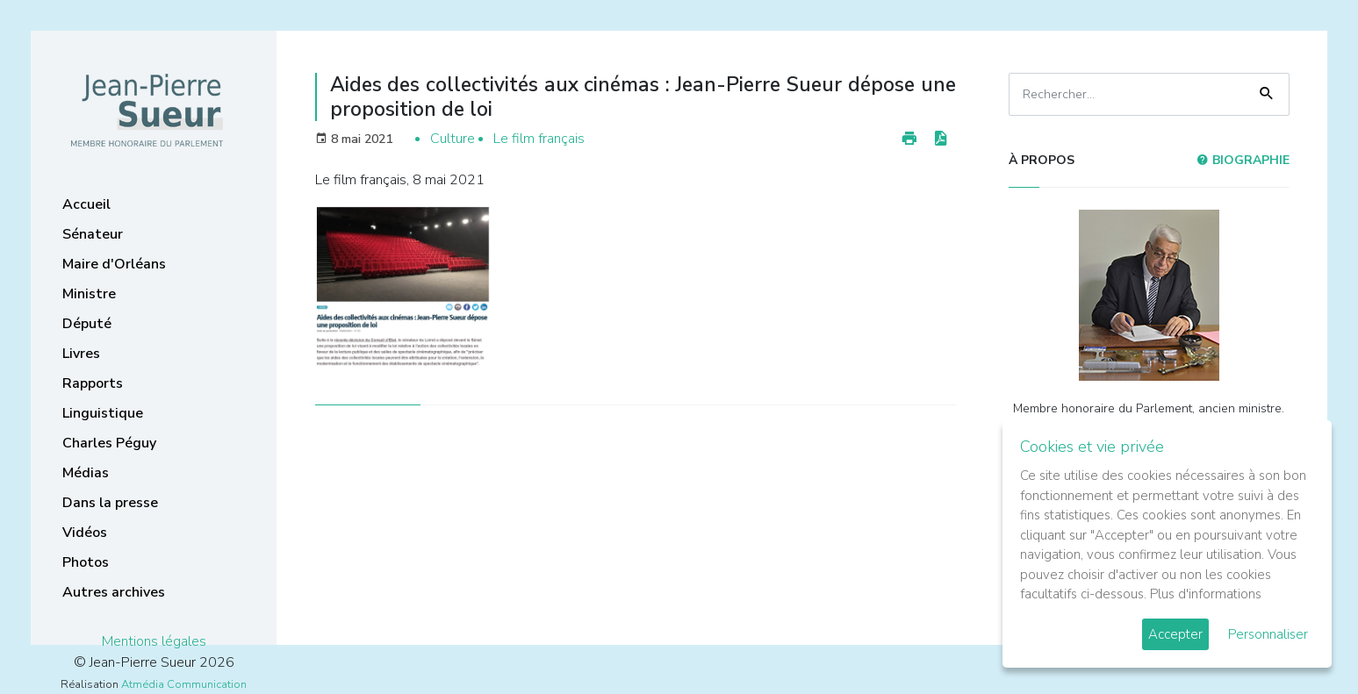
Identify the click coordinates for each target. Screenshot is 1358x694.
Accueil (86, 204)
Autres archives (113, 592)
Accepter (1175, 634)
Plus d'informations (1205, 594)
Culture (452, 138)
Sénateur (92, 234)
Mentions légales (154, 641)
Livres (81, 353)
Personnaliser (1268, 634)
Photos (85, 562)
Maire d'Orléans (114, 264)
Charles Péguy (109, 443)
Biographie (1243, 160)
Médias (85, 473)
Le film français (539, 138)
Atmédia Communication (184, 684)
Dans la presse (110, 502)
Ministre (89, 294)
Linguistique (102, 413)
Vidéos (84, 532)
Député (86, 323)
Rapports (92, 383)
